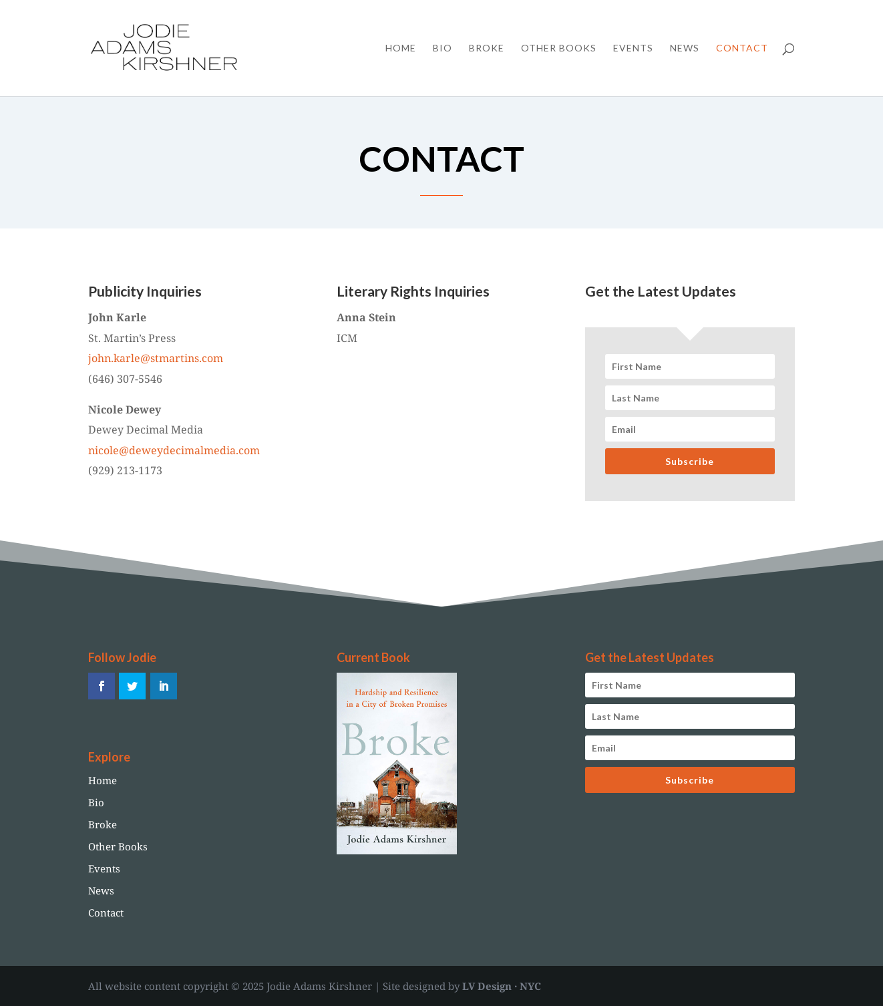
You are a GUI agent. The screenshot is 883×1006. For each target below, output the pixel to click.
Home (400, 48)
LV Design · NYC (501, 986)
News (684, 48)
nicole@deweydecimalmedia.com (174, 450)
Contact (742, 48)
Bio (442, 48)
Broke (486, 48)
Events (633, 48)
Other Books (558, 48)
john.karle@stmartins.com (155, 358)
